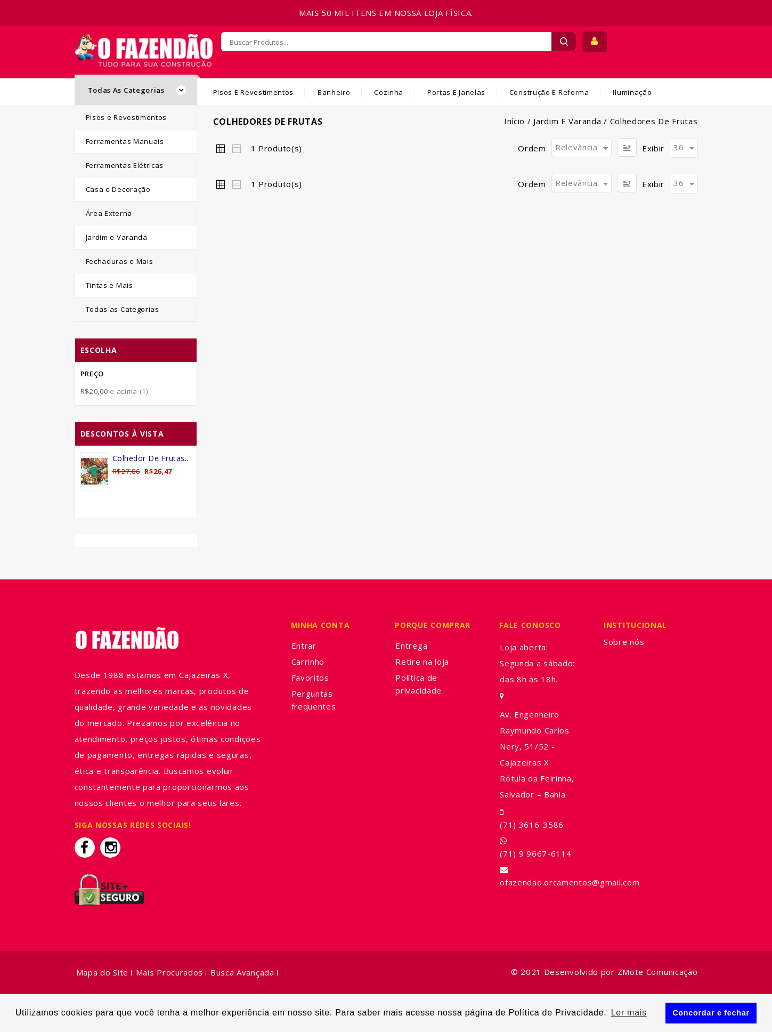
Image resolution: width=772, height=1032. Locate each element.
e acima (114, 391)
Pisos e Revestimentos (253, 92)
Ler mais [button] (629, 1012)
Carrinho (308, 661)
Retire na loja (422, 661)
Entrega (411, 645)
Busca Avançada (242, 972)
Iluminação (632, 92)
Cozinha (388, 92)
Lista (236, 148)
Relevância (576, 147)
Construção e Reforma (549, 92)
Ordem (532, 148)
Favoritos (310, 677)
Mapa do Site (102, 972)
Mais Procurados (170, 972)
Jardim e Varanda (567, 121)
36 (678, 147)
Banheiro (334, 92)
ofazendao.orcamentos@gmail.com (569, 882)
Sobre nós (624, 641)
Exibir (653, 148)
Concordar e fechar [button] (711, 1013)
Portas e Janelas (456, 92)
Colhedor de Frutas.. (150, 458)
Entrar (303, 645)
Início (514, 121)
